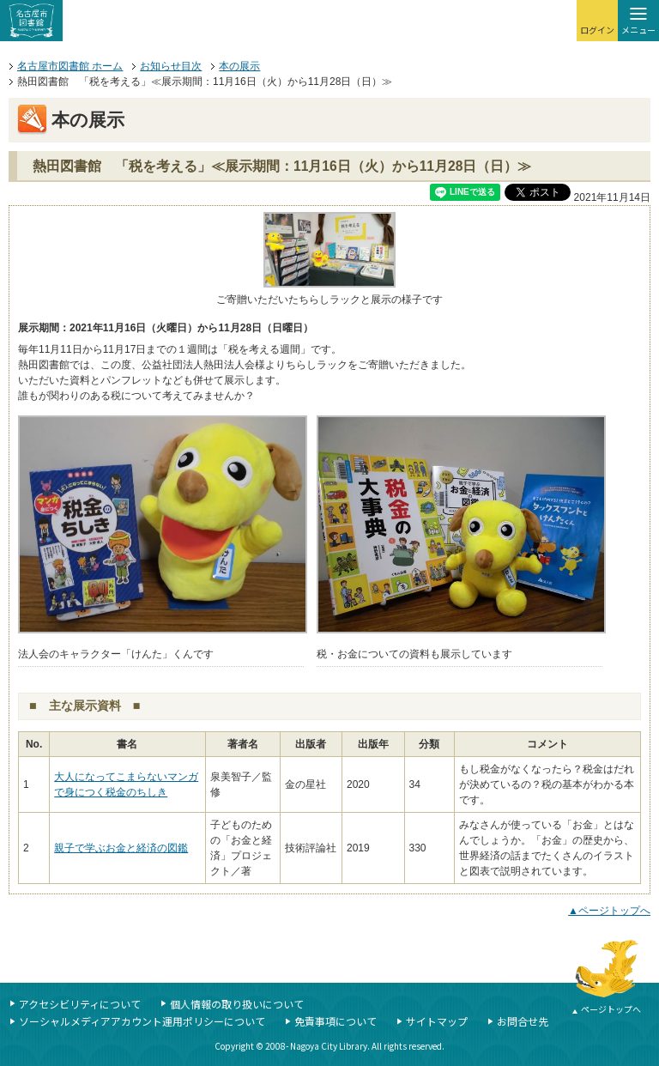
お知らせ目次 (171, 66)
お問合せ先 (522, 1021)
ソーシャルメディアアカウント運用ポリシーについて (142, 1021)
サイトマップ (437, 1021)
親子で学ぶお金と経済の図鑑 (121, 848)
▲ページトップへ (609, 911)
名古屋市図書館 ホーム (70, 66)
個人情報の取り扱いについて (237, 1003)
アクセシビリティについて (80, 1003)
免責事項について (335, 1021)
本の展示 (239, 66)
